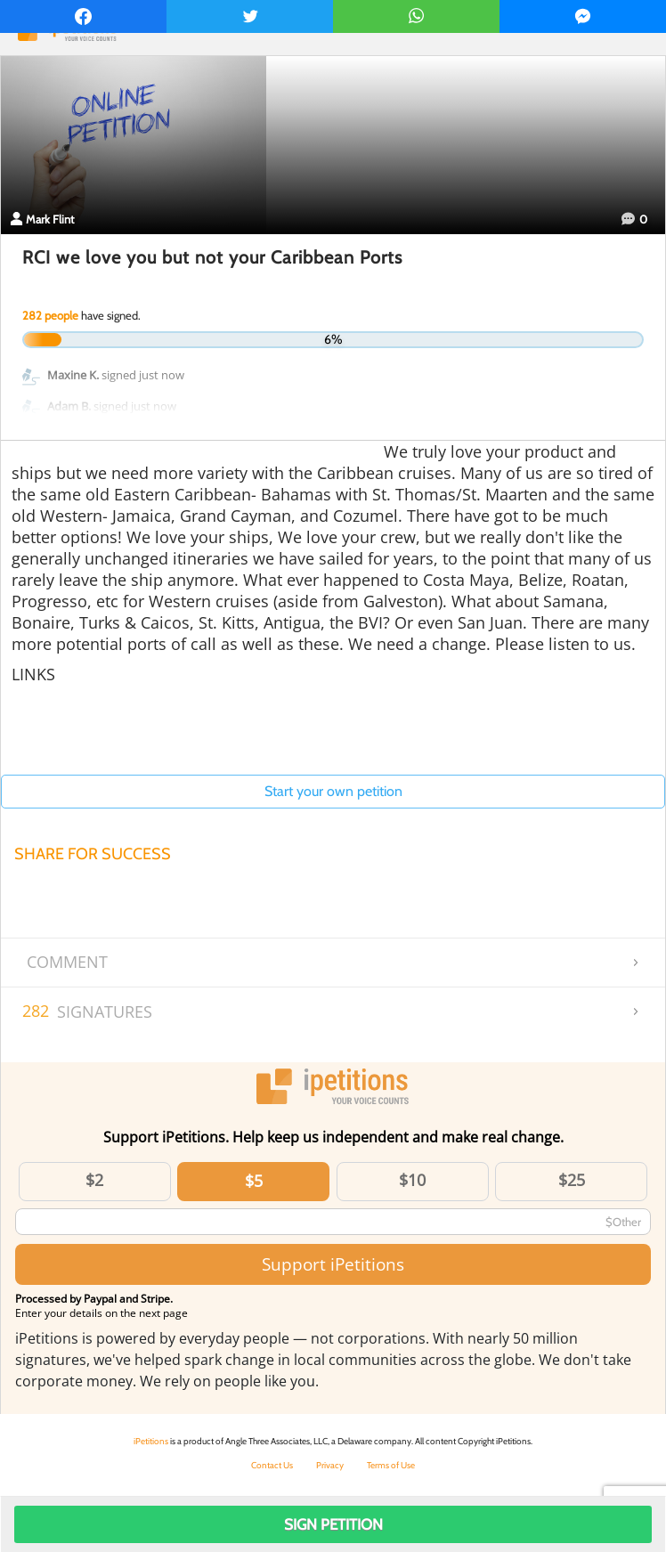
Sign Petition (333, 1524)
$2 (94, 1179)
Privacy (330, 1465)
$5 (254, 1180)
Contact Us (272, 1465)
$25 (571, 1179)
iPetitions (151, 1441)
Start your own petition (333, 791)
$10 (412, 1179)
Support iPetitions (333, 1264)
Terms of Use (391, 1465)
